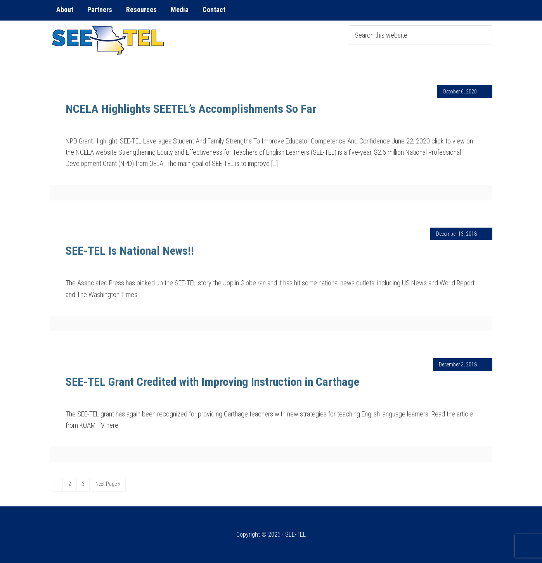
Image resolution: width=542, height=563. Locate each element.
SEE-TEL (108, 40)
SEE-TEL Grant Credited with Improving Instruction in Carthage (212, 382)
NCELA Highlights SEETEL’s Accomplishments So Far (191, 109)
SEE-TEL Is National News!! (130, 250)
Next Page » (107, 484)
